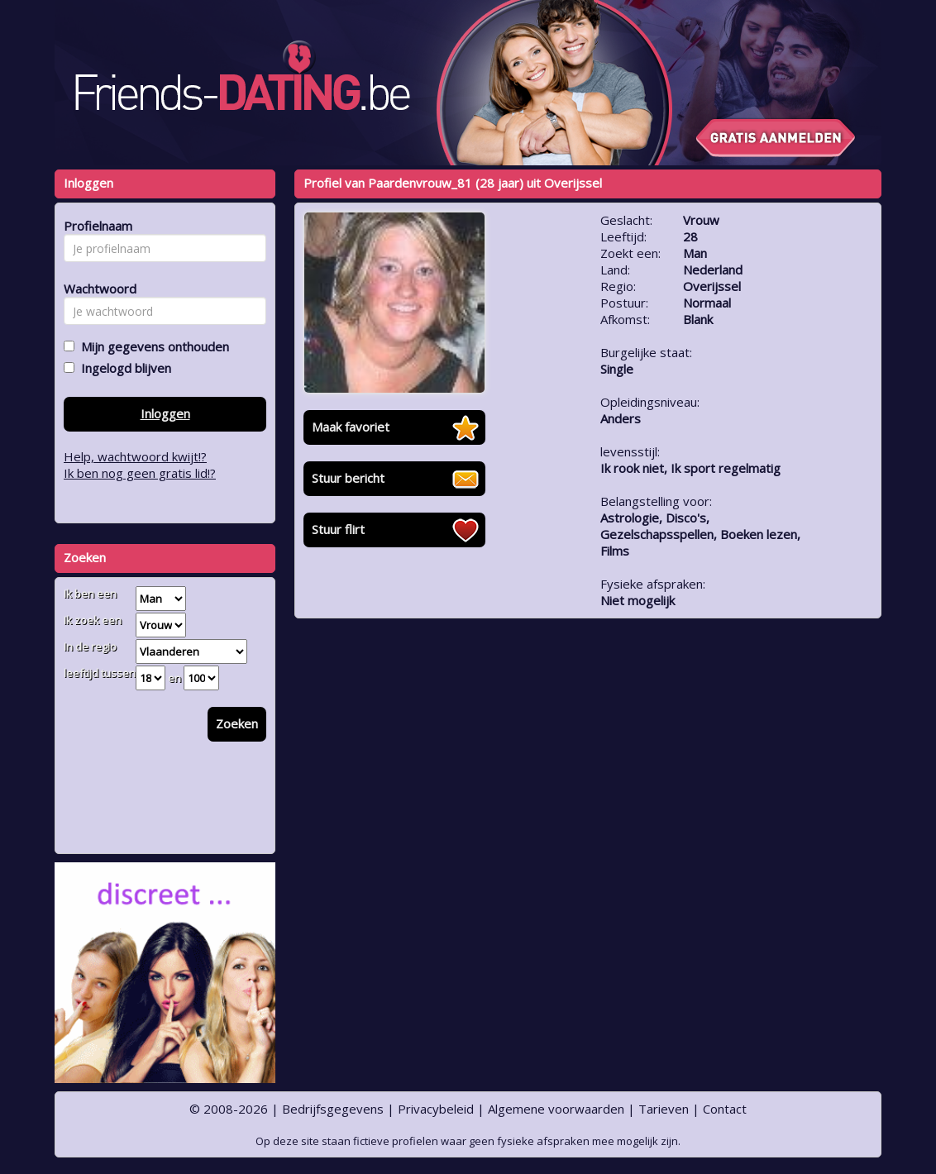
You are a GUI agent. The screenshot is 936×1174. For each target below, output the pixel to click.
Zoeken (237, 723)
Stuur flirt (338, 529)
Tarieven (663, 1108)
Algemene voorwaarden (556, 1108)
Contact (725, 1108)
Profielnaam (95, 225)
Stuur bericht (348, 478)
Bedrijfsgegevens (333, 1108)
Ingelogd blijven (122, 368)
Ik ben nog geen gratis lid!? (140, 473)
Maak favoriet (350, 426)
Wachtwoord (95, 288)
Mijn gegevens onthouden (151, 346)
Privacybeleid (436, 1108)
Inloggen (165, 413)
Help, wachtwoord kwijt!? (135, 456)
